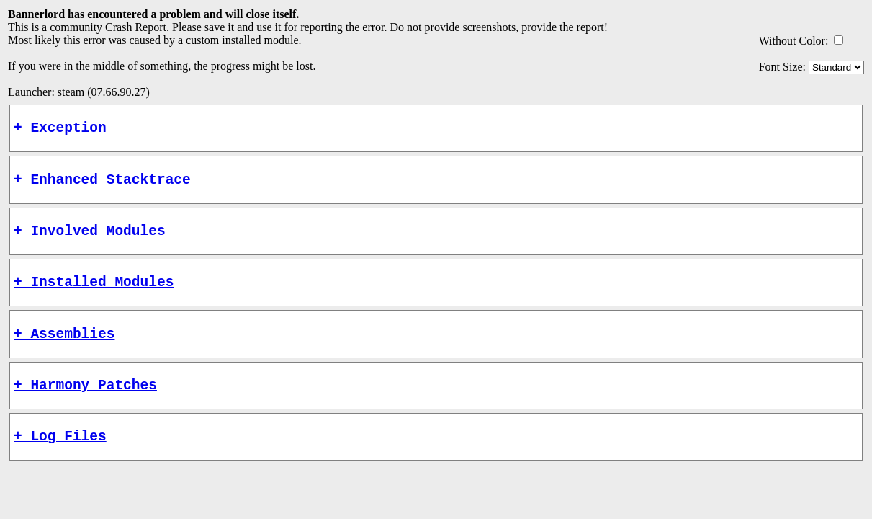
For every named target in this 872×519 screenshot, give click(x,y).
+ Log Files (60, 460)
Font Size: (782, 67)
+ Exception (60, 130)
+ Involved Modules (90, 240)
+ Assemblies (64, 350)
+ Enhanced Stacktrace (102, 185)
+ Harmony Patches (85, 405)
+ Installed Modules (94, 295)
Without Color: (794, 41)
